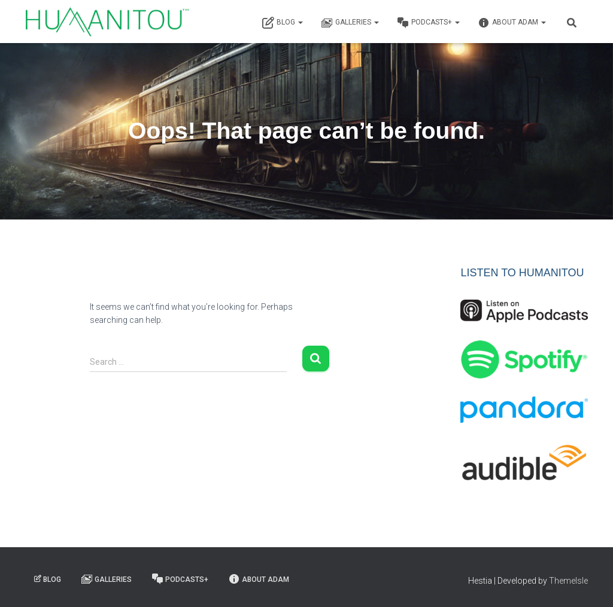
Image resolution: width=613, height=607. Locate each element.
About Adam (512, 23)
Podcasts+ (428, 23)
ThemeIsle (568, 580)
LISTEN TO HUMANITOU (522, 273)
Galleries (350, 23)
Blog (282, 23)
